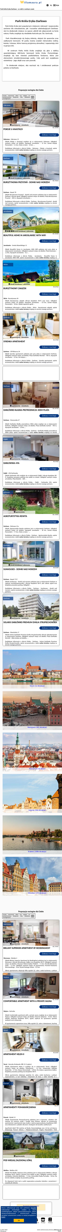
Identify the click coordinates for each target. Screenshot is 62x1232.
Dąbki (6, 439)
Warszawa (7, 924)
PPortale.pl (3, 1231)
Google (33, 1208)
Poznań (6, 1083)
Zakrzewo (7, 105)
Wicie (6, 264)
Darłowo (7, 158)
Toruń (6, 1030)
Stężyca (6, 977)
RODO (3, 1217)
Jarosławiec (8, 211)
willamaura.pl (31, 2)
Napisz (59, 1231)
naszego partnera (46, 150)
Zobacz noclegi (49, 135)
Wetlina (6, 1136)
